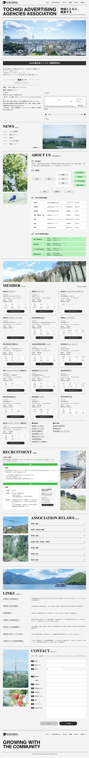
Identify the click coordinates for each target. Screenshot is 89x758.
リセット (49, 723)
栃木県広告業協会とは (56, 734)
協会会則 (76, 734)
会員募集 (70, 734)
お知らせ (47, 734)
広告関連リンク (83, 734)
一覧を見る (35, 147)
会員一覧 (64, 734)
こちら (51, 459)
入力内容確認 (68, 723)
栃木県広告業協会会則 (39, 459)
